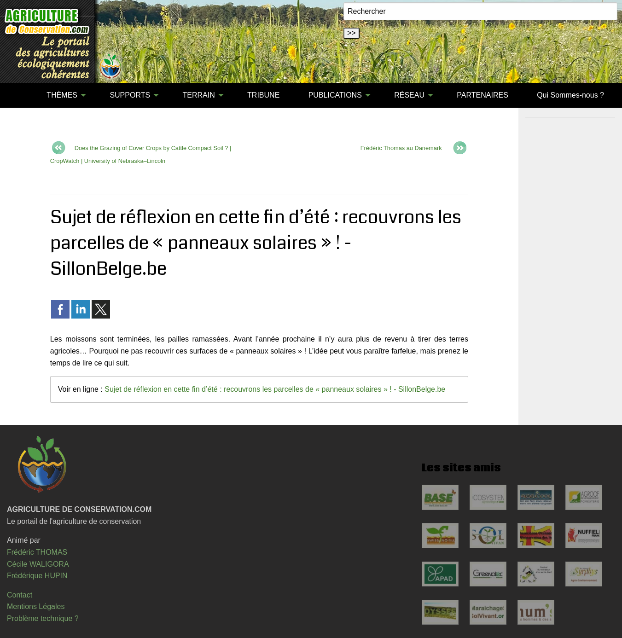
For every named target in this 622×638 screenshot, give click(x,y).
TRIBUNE (263, 95)
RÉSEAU (409, 95)
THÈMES (62, 95)
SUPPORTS (130, 95)
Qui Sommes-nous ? (570, 95)
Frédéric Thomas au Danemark (401, 148)
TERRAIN (198, 95)
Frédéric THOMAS (37, 552)
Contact (19, 595)
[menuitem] (18, 95)
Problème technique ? (43, 618)
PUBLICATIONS (335, 95)
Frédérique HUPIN (37, 576)
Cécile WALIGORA (38, 564)
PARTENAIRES (482, 95)
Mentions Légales (35, 606)
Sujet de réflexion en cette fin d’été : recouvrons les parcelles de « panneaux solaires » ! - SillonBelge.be (275, 389)
